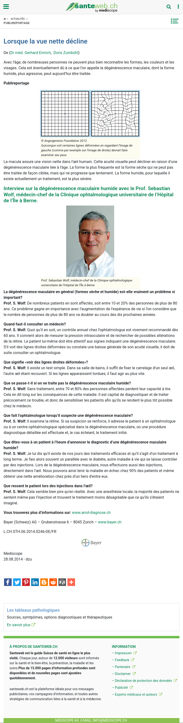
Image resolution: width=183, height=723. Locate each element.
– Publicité (122, 687)
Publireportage (17, 23)
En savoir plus (21, 625)
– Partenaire (123, 667)
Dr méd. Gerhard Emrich (30, 52)
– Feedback (123, 660)
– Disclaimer (124, 674)
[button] (178, 7)
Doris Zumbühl (65, 52)
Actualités (18, 19)
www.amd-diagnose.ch (91, 512)
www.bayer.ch (110, 522)
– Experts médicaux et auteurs (137, 694)
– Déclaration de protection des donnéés (144, 681)
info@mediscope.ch (110, 720)
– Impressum (124, 653)
